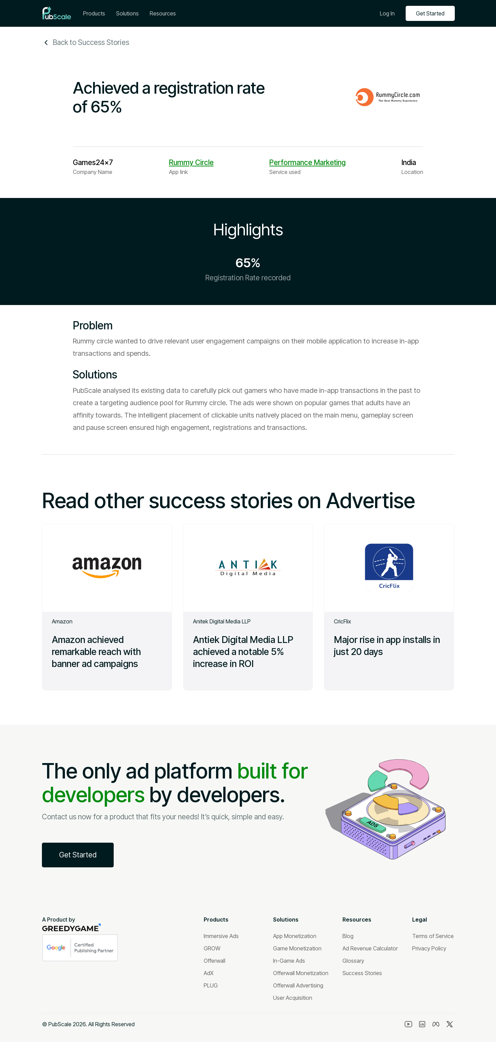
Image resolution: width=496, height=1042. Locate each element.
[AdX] (209, 973)
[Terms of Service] (433, 936)
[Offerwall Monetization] (300, 973)
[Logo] (56, 13)
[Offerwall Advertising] (298, 985)
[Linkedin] (422, 1024)
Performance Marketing (307, 162)
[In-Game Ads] (289, 961)
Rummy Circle (191, 162)
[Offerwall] (214, 961)
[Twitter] (450, 1024)
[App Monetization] (294, 936)
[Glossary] (353, 961)
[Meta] (436, 1024)
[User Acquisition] (292, 998)
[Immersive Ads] (221, 936)
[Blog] (347, 936)
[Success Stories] (362, 973)
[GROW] (212, 948)
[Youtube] (408, 1024)
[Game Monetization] (297, 948)
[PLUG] (211, 985)
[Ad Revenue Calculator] (370, 948)
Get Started (430, 13)
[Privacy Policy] (429, 948)
